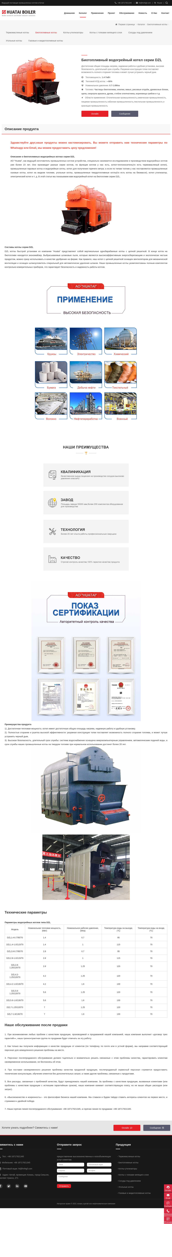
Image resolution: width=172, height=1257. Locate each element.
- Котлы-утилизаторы (127, 1169)
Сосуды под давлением (140, 32)
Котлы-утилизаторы (73, 32)
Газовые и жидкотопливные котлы (45, 40)
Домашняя (69, 13)
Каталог (141, 24)
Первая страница (126, 24)
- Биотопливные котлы (128, 1162)
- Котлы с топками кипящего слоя (133, 1175)
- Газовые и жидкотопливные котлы (134, 1193)
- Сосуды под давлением (129, 1181)
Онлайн (94, 114)
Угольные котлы (14, 40)
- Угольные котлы (125, 1187)
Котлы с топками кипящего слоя (106, 32)
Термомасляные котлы (17, 32)
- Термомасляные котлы (128, 1156)
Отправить (64, 1186)
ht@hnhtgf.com (143, 3)
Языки (158, 3)
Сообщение (124, 114)
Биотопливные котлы (157, 24)
